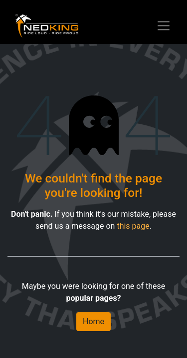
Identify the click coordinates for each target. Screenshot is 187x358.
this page (133, 226)
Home (93, 321)
